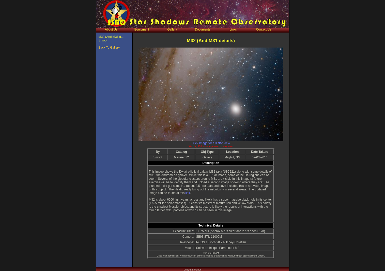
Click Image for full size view (211, 143)
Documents (202, 29)
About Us (111, 29)
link (188, 193)
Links (233, 29)
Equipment (141, 29)
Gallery (172, 29)
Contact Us (263, 29)
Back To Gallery (109, 47)
